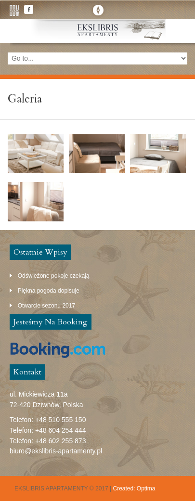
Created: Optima (134, 488)
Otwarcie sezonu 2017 (46, 305)
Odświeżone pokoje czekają (54, 275)
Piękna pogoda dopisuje (48, 290)
